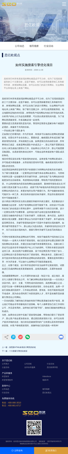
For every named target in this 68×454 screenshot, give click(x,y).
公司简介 (5, 364)
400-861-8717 (14, 405)
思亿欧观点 (46, 393)
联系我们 (50, 450)
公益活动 (5, 367)
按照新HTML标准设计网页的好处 (22, 347)
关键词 (59, 169)
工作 (25, 290)
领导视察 (34, 46)
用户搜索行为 (39, 191)
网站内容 (45, 169)
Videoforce (46, 376)
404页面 (20, 113)
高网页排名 (9, 223)
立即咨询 (17, 450)
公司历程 (28, 364)
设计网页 (12, 201)
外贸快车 (5, 376)
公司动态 (19, 46)
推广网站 (16, 109)
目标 (27, 127)
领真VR (45, 380)
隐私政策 (42, 441)
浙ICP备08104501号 (54, 441)
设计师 (5, 201)
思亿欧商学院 (52, 367)
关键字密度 (21, 223)
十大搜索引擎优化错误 (18, 351)
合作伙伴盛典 (29, 367)
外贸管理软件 (7, 380)
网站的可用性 (29, 237)
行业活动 (48, 46)
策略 (33, 304)
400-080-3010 (14, 403)
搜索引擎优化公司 (16, 279)
